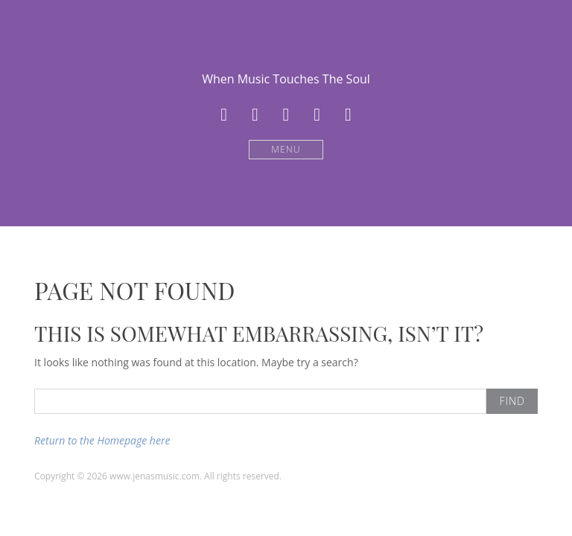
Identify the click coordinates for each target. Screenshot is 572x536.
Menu (286, 149)
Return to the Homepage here (102, 440)
